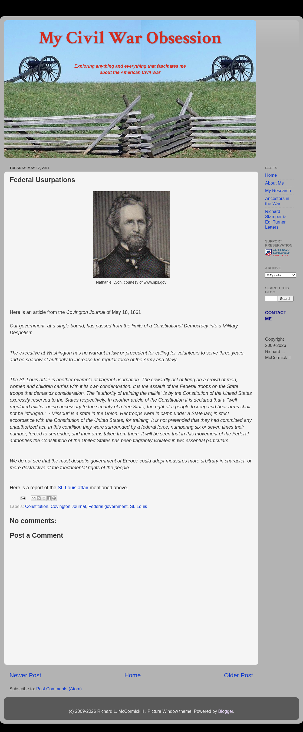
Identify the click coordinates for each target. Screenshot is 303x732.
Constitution (36, 506)
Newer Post (25, 675)
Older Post (238, 675)
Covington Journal (68, 506)
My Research (278, 190)
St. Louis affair (73, 487)
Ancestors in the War (277, 201)
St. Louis (138, 506)
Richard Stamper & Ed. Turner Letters (275, 219)
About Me (274, 182)
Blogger (225, 711)
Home (132, 675)
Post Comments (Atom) (59, 688)
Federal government (108, 506)
